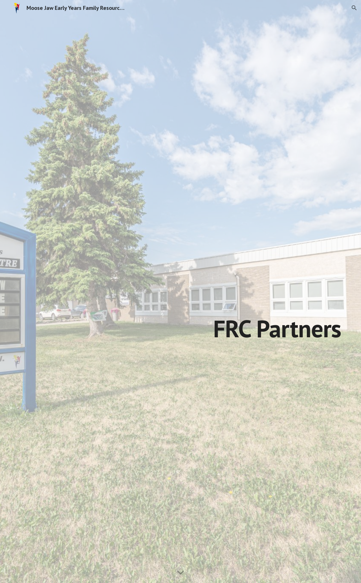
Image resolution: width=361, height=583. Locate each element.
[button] (354, 8)
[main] (208, 308)
